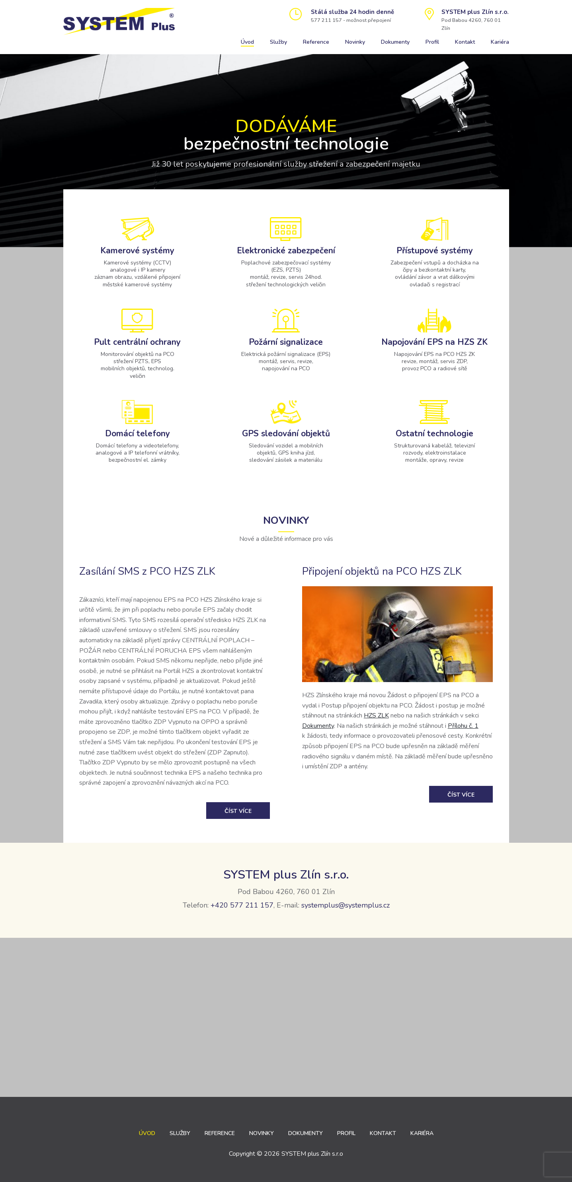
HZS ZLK (376, 715)
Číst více (238, 811)
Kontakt (465, 42)
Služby (278, 42)
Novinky (355, 42)
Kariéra (500, 42)
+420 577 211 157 (242, 905)
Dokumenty (395, 42)
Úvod (247, 42)
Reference (316, 42)
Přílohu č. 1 (463, 725)
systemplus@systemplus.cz (345, 905)
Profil (432, 42)
